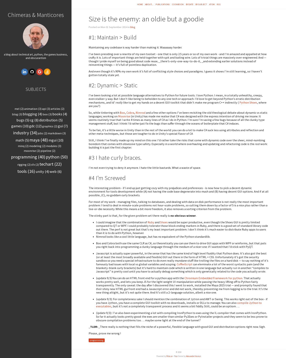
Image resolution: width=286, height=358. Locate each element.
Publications (163, 4)
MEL (19, 109)
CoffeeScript (184, 264)
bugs (22, 120)
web (56, 171)
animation (32, 109)
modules (53, 146)
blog (17, 114)
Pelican (169, 356)
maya (38, 140)
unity (42, 171)
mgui (55, 140)
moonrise (32, 151)
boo (47, 114)
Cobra (130, 112)
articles (57, 109)
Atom (212, 4)
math (22, 140)
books (59, 114)
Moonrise (124, 116)
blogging (32, 114)
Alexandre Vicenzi (193, 356)
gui (63, 126)
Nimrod (141, 112)
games (20, 126)
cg (34, 120)
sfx (35, 164)
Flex (175, 356)
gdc (35, 126)
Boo (122, 112)
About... (149, 4)
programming (28, 157)
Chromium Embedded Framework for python (213, 278)
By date (189, 4)
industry (25, 133)
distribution (51, 120)
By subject (201, 4)
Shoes (164, 222)
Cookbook (178, 4)
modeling (37, 146)
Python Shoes (248, 102)
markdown (57, 133)
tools (26, 171)
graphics (49, 126)
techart (50, 164)
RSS (219, 4)
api (46, 109)
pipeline (48, 151)
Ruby (151, 222)
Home (140, 4)
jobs (42, 133)
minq (23, 146)
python (57, 157)
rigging (24, 164)
